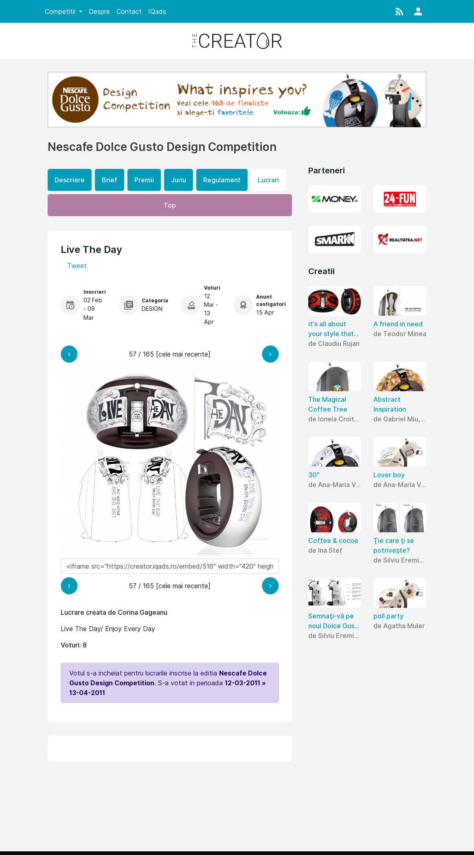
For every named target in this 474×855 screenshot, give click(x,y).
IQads (157, 11)
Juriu (178, 180)
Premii (144, 180)
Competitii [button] (61, 11)
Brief (109, 180)
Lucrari (268, 180)
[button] (399, 11)
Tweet (77, 265)
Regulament (222, 180)
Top (170, 205)
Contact (129, 11)
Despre (99, 11)
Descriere (70, 180)
